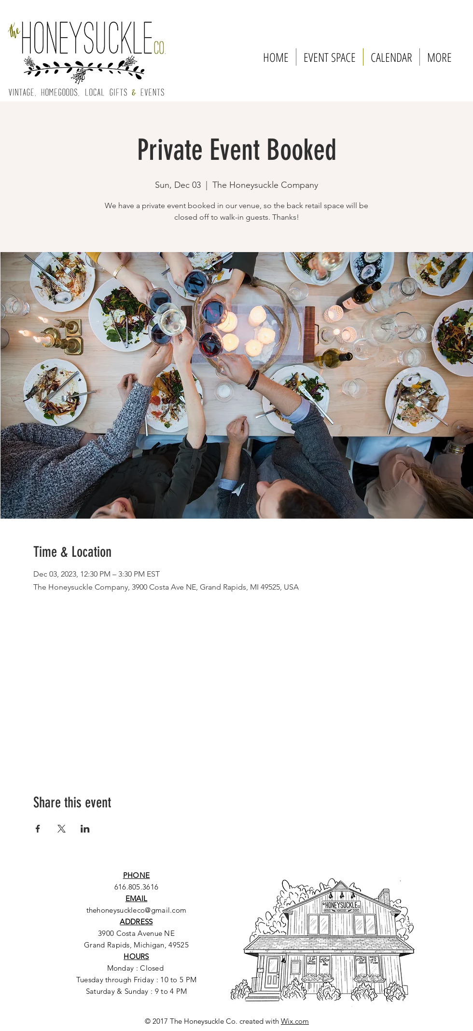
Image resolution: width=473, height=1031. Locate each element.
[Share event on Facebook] (37, 829)
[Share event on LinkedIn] (85, 829)
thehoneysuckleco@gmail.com (136, 910)
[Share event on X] (61, 829)
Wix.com (295, 1021)
